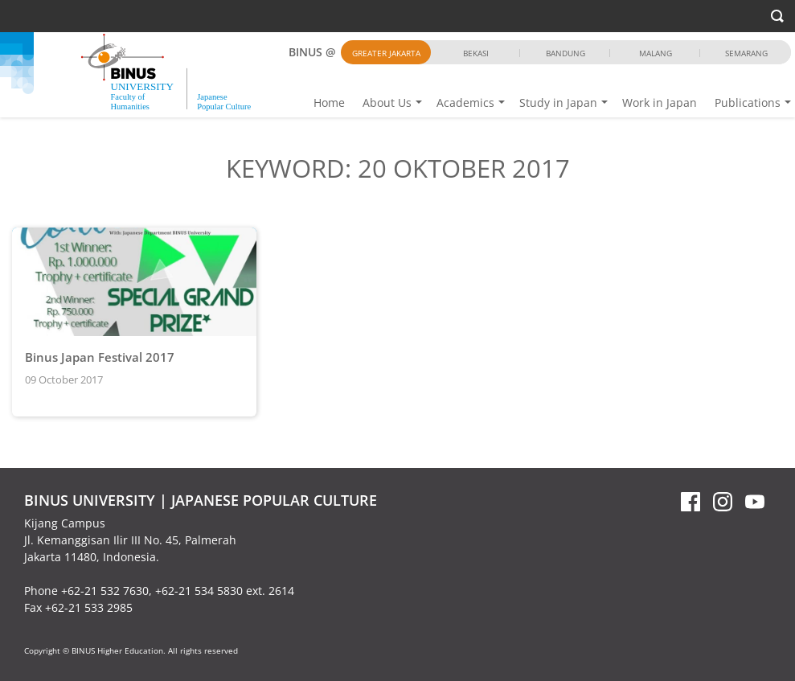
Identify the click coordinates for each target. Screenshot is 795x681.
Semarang (746, 53)
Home (329, 102)
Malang (655, 53)
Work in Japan (659, 102)
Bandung (565, 53)
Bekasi (476, 53)
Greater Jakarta (386, 53)
